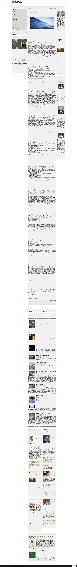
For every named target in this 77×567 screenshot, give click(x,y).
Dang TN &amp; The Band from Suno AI (46, 407)
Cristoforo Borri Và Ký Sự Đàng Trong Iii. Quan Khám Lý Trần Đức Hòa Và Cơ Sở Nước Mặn (35, 462)
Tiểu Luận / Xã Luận (46, 465)
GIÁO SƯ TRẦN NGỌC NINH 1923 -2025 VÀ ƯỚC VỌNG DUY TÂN (34, 432)
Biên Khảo (30, 429)
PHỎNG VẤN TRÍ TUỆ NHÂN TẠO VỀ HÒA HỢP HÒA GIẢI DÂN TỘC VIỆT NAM (49, 495)
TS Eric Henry (43, 539)
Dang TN (44, 364)
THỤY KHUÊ (32, 463)
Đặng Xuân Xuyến (38, 386)
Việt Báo (61, 138)
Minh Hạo (37, 348)
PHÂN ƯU (60, 103)
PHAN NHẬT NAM (50, 524)
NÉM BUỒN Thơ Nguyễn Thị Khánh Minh (42, 362)
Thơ (29, 472)
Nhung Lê (37, 374)
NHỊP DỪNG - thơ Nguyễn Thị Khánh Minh (42, 355)
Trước (52, 8)
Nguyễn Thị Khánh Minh (39, 357)
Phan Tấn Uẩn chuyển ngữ (52, 462)
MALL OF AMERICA (47, 461)
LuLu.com (25, 58)
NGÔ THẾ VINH (38, 539)
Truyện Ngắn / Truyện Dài (47, 429)
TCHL (61, 89)
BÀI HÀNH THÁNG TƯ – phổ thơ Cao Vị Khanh (43, 405)
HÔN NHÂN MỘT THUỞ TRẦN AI (41, 395)
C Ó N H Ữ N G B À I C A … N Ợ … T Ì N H (35, 502)
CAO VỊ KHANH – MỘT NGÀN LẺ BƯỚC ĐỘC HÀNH (44, 413)
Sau (54, 8)
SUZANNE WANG (46, 462)
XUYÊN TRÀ (14, 34)
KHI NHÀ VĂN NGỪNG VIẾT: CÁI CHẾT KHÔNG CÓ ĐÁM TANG (48, 468)
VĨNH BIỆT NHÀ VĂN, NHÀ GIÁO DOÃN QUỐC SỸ (60, 80)
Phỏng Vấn (44, 492)
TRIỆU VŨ (37, 504)
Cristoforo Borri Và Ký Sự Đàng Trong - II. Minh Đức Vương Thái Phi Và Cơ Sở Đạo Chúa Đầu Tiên (35, 465)
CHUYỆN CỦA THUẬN (39, 384)
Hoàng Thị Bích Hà (38, 397)
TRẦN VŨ (46, 524)
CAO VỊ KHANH (38, 407)
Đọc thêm (54, 353)
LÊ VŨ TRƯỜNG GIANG (32, 12)
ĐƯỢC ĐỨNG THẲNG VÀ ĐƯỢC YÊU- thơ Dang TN (60, 72)
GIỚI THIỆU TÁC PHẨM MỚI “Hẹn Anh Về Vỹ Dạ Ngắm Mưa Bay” (39, 550)
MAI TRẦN (46, 522)
